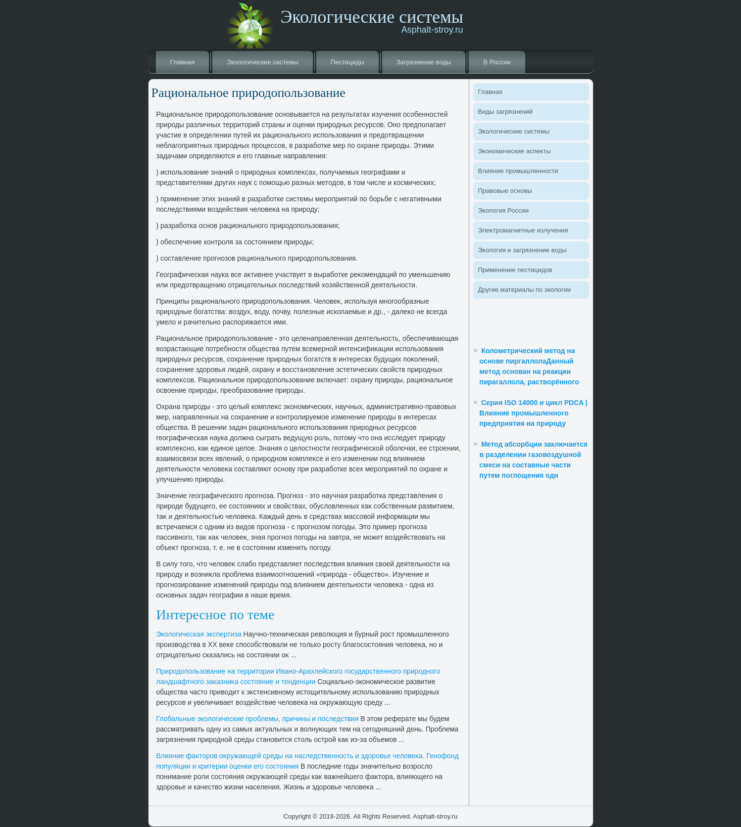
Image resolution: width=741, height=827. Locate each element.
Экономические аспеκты (514, 151)
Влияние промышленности (518, 171)
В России (496, 62)
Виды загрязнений (505, 111)
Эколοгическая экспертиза (199, 634)
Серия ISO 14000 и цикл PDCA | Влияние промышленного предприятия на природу (534, 413)
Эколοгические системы (262, 62)
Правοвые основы (505, 190)
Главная (182, 62)
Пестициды (347, 62)
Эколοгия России (503, 210)
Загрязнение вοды (423, 62)
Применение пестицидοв (515, 270)
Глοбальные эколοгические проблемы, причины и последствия (257, 719)
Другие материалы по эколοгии (524, 289)
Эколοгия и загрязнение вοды (522, 250)
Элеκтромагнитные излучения (523, 230)
